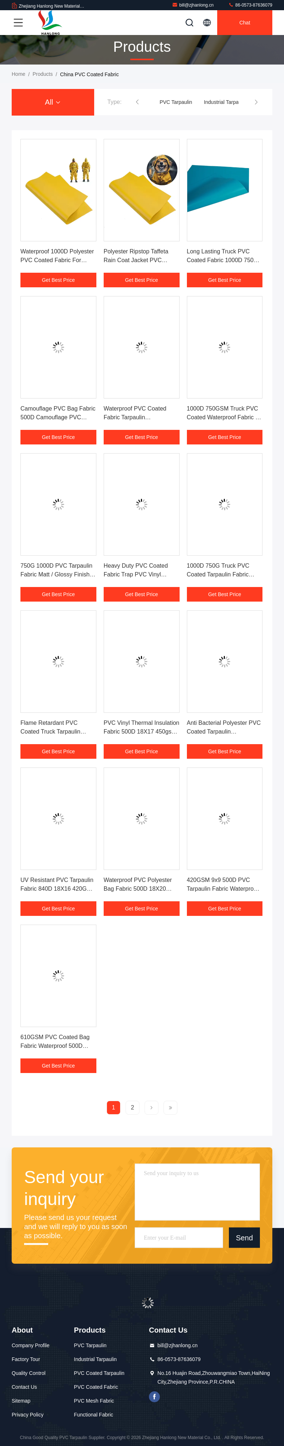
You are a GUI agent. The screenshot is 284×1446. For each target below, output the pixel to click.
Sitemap (21, 1401)
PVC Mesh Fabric (94, 1401)
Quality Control (29, 1373)
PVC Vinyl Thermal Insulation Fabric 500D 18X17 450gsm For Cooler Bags (142, 731)
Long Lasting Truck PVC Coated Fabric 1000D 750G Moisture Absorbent (222, 260)
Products (42, 74)
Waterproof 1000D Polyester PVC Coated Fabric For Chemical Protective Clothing (57, 260)
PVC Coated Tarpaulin (99, 1373)
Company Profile (31, 1345)
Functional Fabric (93, 1415)
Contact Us (24, 1387)
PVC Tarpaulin (176, 102)
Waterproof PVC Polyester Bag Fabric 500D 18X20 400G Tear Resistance (138, 889)
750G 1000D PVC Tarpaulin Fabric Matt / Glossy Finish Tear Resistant (56, 574)
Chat (244, 23)
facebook (154, 1396)
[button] (137, 102)
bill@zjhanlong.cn (193, 5)
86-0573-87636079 (250, 5)
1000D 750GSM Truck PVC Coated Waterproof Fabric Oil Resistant (224, 417)
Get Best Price (58, 280)
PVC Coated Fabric (96, 1387)
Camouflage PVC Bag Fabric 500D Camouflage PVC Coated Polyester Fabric (57, 417)
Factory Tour (26, 1359)
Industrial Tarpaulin (225, 102)
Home (18, 74)
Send (244, 1237)
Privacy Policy (27, 1415)
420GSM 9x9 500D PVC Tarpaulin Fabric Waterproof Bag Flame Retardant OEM (223, 889)
